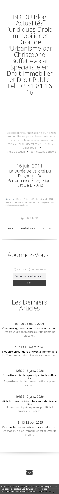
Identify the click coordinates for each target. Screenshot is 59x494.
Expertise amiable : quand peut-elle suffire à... (29, 376)
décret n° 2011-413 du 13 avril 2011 (34, 199)
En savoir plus (36, 491)
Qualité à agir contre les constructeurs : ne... (29, 328)
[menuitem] (31, 140)
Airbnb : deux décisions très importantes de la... (29, 402)
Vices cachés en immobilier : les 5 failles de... (29, 427)
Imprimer (29, 218)
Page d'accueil (16, 151)
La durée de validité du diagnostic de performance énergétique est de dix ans (30, 178)
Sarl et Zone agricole (43, 151)
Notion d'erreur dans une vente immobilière (29, 351)
